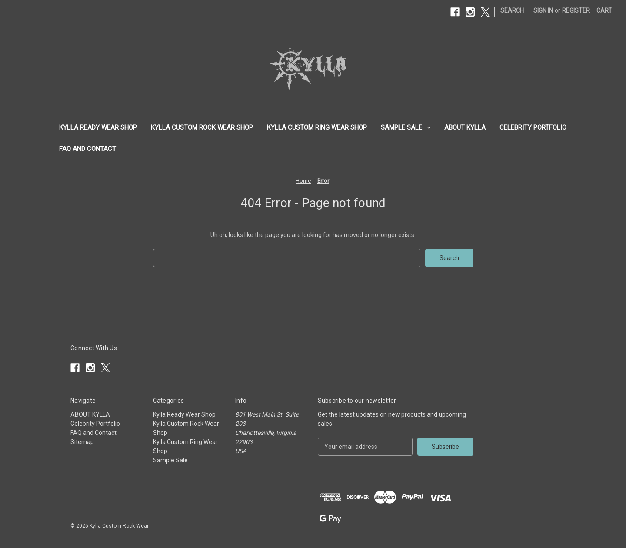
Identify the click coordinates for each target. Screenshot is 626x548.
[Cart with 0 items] (604, 10)
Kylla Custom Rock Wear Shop (202, 127)
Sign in (543, 10)
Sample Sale (405, 127)
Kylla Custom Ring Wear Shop (317, 127)
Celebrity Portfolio (532, 127)
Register (576, 10)
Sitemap (82, 441)
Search (512, 10)
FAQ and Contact (87, 149)
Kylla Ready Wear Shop (98, 127)
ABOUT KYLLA (465, 127)
